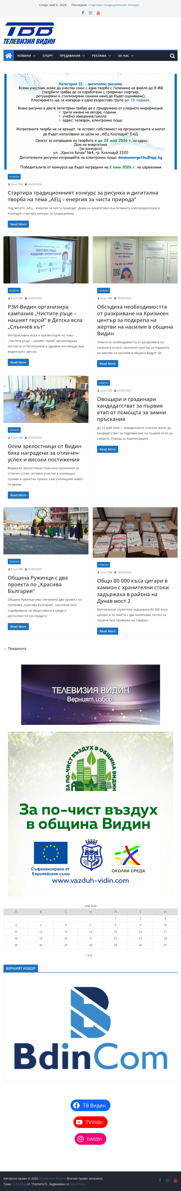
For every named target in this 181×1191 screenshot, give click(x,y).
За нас (123, 56)
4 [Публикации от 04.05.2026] (16, 925)
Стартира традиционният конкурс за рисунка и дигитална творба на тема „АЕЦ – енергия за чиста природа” (83, 196)
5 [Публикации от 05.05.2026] (41, 925)
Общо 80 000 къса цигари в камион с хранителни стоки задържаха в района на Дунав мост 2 (133, 590)
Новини (24, 56)
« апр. (89, 955)
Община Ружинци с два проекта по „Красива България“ (38, 584)
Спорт (48, 56)
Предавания (70, 56)
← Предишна (14, 648)
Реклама (99, 56)
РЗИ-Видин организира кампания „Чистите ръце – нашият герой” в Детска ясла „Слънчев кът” (45, 316)
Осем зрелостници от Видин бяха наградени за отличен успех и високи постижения (44, 452)
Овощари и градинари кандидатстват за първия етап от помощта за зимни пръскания (131, 409)
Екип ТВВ (17, 184)
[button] (33, 56)
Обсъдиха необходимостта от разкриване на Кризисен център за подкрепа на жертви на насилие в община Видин (135, 320)
